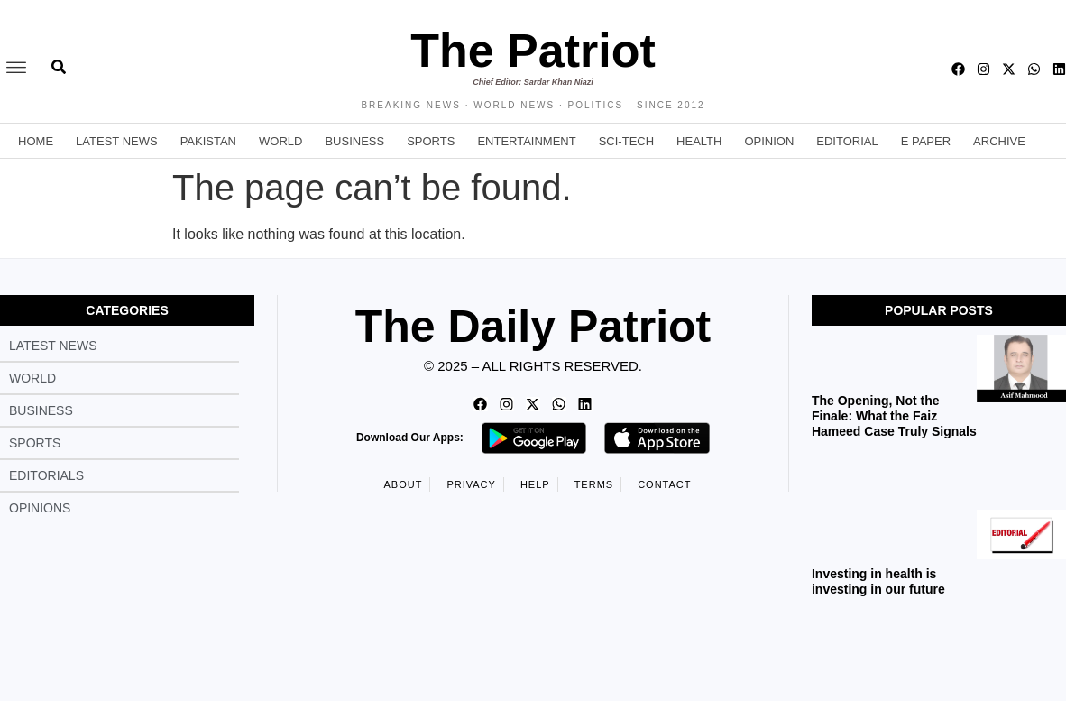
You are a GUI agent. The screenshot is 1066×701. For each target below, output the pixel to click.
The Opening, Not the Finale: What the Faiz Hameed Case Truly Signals (894, 415)
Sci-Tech (626, 141)
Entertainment (526, 141)
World (280, 141)
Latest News (117, 141)
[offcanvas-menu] (16, 68)
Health (698, 141)
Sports (431, 141)
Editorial (847, 141)
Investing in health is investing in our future (878, 581)
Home (35, 141)
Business (354, 141)
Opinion (769, 141)
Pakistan (208, 141)
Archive (999, 141)
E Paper (926, 141)
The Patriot (533, 50)
